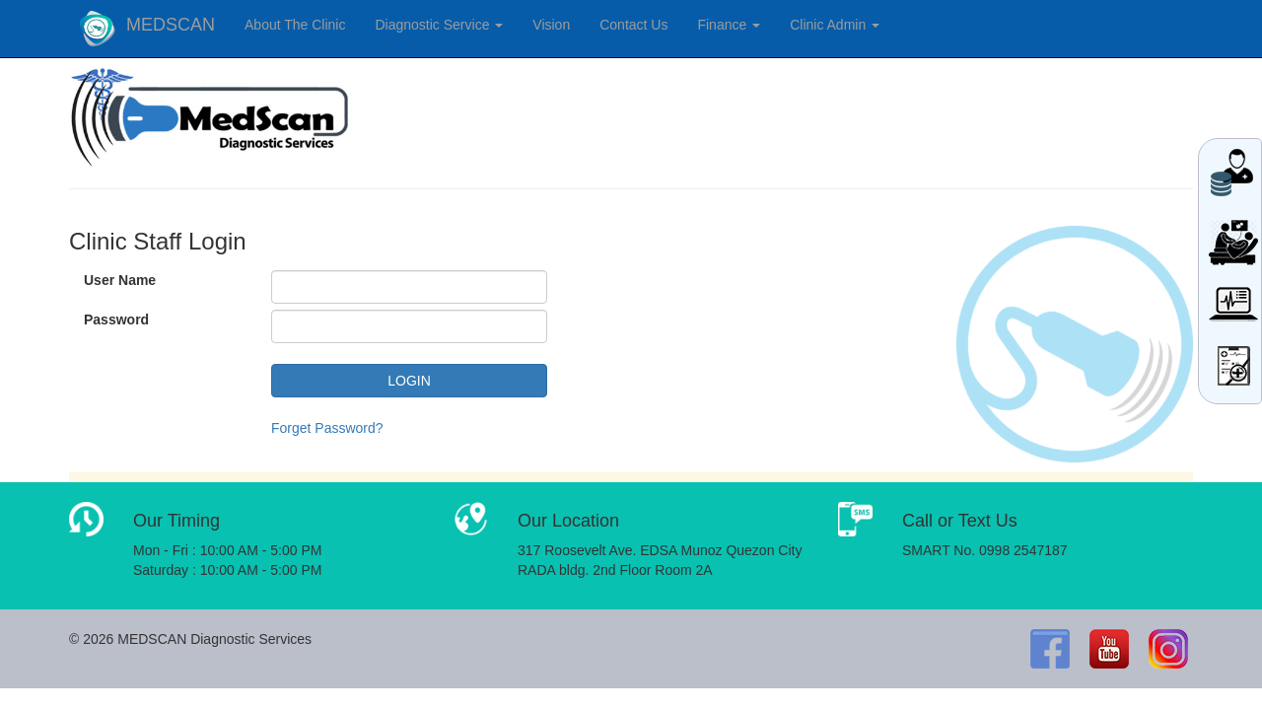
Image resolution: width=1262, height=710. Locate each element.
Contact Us (633, 25)
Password (116, 319)
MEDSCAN (170, 25)
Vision (551, 25)
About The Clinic (295, 25)
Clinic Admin (834, 25)
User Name (120, 280)
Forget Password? (327, 428)
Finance (728, 25)
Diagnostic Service (439, 25)
